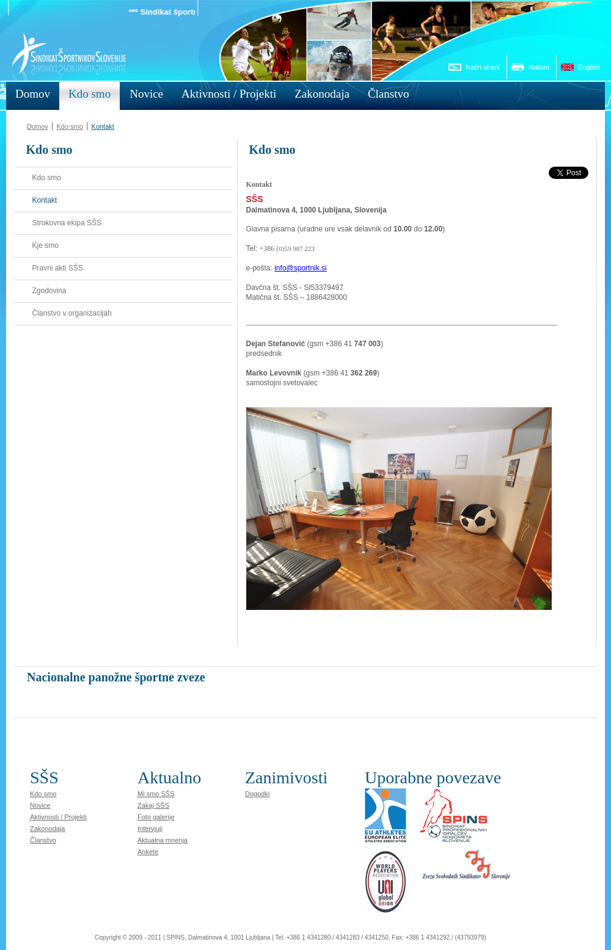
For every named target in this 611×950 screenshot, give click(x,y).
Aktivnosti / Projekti (58, 817)
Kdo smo (69, 126)
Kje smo (45, 245)
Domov (37, 126)
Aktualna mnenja (162, 840)
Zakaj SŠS (153, 805)
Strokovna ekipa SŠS (66, 223)
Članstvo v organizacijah (72, 313)
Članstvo (43, 840)
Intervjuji (150, 828)
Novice (40, 805)
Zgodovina (49, 290)
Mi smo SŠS (156, 793)
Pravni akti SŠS (57, 268)
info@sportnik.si (300, 268)
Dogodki (257, 793)
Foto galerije (156, 817)
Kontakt (103, 126)
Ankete (147, 851)
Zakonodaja (47, 828)
